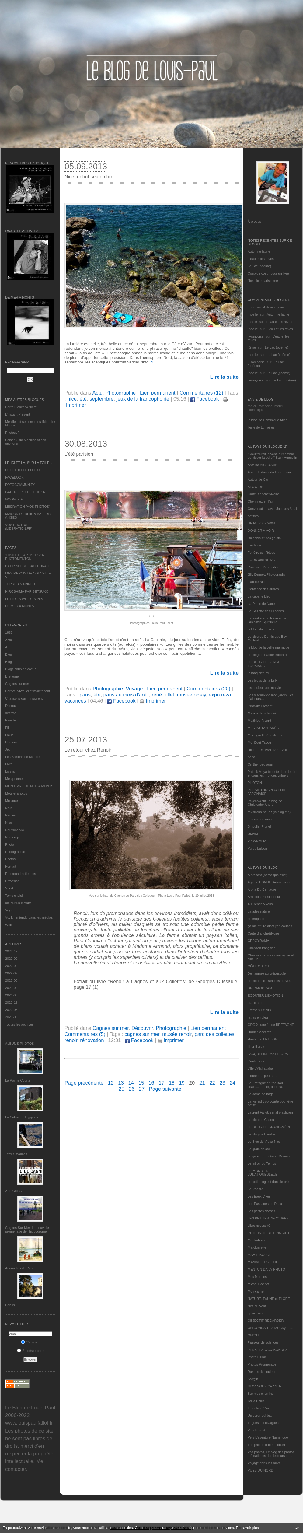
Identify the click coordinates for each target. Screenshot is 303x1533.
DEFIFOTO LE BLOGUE (23, 470)
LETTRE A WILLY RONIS (24, 599)
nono (251, 757)
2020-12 (11, 1002)
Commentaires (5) (84, 1034)
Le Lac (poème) (259, 266)
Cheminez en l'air (260, 501)
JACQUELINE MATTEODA (268, 1054)
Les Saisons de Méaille (22, 757)
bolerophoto (256, 919)
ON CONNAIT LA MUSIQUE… (270, 1328)
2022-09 (11, 958)
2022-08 (11, 966)
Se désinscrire (30, 1350)
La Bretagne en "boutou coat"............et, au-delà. (265, 1085)
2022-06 (11, 980)
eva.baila (254, 545)
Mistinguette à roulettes (265, 735)
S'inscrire (30, 1342)
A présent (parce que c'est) (267, 875)
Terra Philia (256, 1401)
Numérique (13, 837)
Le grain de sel (259, 1149)
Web (8, 925)
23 (222, 1083)
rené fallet (163, 695)
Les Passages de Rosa (265, 1203)
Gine (252, 347)
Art (7, 647)
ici (150, 362)
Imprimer (153, 701)
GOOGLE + (14, 499)
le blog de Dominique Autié (267, 420)
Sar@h (253, 1379)
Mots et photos (16, 793)
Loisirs (10, 771)
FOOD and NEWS (261, 560)
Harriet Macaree (260, 1032)
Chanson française (262, 948)
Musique (11, 800)
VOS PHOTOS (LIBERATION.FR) (19, 526)
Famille (10, 720)
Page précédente (83, 1083)
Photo (9, 844)
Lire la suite (224, 377)
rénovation (92, 1040)
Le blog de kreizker (262, 1134)
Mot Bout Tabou (259, 742)
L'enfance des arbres (263, 589)
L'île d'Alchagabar (261, 1068)
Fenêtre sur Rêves (261, 552)
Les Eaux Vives (259, 1196)
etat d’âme (255, 1003)
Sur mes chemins (260, 1393)
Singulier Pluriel (259, 826)
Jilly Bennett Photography (267, 574)
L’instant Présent (17, 414)
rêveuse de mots (260, 819)
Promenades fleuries (20, 873)
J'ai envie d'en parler (263, 567)
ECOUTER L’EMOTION (265, 995)
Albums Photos (19, 1043)
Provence (12, 881)
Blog (8, 662)
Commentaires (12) (201, 393)
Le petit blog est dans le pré (268, 1182)
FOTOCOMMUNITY (20, 484)
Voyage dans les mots (264, 1463)
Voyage (10, 910)
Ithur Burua (256, 1046)
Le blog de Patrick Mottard (267, 655)
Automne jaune (259, 251)
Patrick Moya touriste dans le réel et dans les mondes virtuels (272, 773)
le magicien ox (258, 673)
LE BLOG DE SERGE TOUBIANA (264, 664)
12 (111, 1083)
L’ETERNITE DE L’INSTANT (269, 1233)
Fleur (9, 735)
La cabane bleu (259, 596)
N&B (8, 808)
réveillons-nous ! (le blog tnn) (269, 812)
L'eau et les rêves (261, 259)
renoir (70, 1040)
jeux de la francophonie (143, 399)
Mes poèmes (14, 779)
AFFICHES (13, 1191)
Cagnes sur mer (17, 684)
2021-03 (11, 995)
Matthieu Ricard (259, 720)
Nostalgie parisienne (263, 280)
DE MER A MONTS (19, 606)
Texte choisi (14, 895)
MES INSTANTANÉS (263, 728)
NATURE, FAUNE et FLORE (269, 1298)
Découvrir (12, 705)
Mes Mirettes (257, 1277)
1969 (8, 632)
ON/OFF (254, 1335)
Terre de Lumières (261, 427)
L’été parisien (78, 454)
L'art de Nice (257, 582)
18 (172, 1083)
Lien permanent (158, 393)
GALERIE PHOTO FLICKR (25, 492)
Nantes (10, 815)
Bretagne (12, 676)
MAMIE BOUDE (259, 1255)
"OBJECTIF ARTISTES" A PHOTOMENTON (24, 556)
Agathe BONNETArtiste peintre (271, 882)
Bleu (8, 654)
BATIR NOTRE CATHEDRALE (27, 566)
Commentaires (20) (209, 689)
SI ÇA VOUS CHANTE (264, 1386)
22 (212, 1083)
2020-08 (11, 1010)
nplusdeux (255, 1313)
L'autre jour (256, 1061)
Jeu (8, 749)
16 (151, 1083)
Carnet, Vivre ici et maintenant (27, 691)
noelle (253, 314)
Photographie (15, 852)
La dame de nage (261, 1094)
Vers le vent (256, 1430)
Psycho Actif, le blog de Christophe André (265, 802)
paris (84, 695)
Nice (8, 822)
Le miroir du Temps (262, 1163)
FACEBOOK (14, 477)
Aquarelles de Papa (19, 1268)
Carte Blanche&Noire (21, 407)
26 (131, 1089)
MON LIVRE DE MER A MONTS (29, 786)
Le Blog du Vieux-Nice (264, 1141)
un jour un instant (18, 903)
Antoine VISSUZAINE (264, 465)
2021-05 (11, 988)
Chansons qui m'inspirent (24, 698)
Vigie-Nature (257, 841)
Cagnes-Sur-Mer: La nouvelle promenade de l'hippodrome (27, 1229)
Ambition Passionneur (264, 897)
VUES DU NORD (260, 1470)
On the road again (261, 764)
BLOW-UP (255, 487)
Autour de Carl (258, 479)
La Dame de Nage (261, 603)
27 (142, 1089)
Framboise (257, 362)
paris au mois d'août (126, 695)
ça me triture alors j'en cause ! (270, 926)
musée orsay (191, 695)
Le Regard (255, 1189)
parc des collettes (215, 1034)
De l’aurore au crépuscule (267, 973)
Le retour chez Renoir (87, 749)
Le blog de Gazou (261, 1119)
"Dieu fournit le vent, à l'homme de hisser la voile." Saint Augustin (272, 455)
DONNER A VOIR (261, 530)
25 (121, 1089)
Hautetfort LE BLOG (262, 1039)
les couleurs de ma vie (264, 687)
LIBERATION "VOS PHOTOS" (27, 506)
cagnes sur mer (141, 1034)
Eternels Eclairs (259, 1010)
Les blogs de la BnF (262, 680)
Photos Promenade (262, 1364)
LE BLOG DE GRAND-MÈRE (269, 1127)
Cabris (10, 1305)
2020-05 (11, 1017)
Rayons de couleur (262, 1371)
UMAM (253, 834)
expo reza (220, 695)
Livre (8, 764)
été (82, 399)
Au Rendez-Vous (260, 904)
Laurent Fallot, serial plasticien (270, 1112)
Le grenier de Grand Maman (269, 1156)
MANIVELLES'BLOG (263, 1262)
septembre (101, 399)
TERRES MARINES (20, 584)
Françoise (256, 336)
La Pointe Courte (17, 1080)
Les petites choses (261, 1211)
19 (182, 1083)
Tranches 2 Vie (259, 1408)
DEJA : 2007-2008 (261, 523)
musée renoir (177, 1034)
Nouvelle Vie (14, 830)
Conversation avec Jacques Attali (272, 508)
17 (162, 1083)
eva (251, 307)
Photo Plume (257, 1357)
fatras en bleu (258, 1017)
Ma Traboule (257, 1240)
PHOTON (255, 782)
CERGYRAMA (258, 940)
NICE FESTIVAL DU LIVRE (268, 750)
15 (141, 1083)
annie (253, 322)
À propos (254, 221)
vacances (75, 701)
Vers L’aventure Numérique (268, 1437)
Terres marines (16, 1154)
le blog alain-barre (261, 629)
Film (8, 727)
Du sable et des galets (264, 538)
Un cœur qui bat (260, 1415)
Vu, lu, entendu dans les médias (29, 917)
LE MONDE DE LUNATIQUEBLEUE (262, 1172)
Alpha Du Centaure (262, 889)
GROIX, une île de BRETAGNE (271, 1024)
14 (131, 1083)
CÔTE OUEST (259, 966)
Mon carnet (256, 1291)
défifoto (10, 713)
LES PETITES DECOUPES (268, 1218)
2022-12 (11, 951)
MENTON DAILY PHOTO (266, 1269)
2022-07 (11, 973)
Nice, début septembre (88, 176)
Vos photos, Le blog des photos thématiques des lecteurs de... (271, 1454)
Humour (11, 742)
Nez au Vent (257, 1306)
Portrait (10, 866)
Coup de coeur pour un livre (268, 273)
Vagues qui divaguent (264, 1423)
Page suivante (165, 1089)
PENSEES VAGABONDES (267, 1350)
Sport (9, 888)
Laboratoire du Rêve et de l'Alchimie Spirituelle (267, 620)
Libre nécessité (259, 1225)
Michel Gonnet (258, 1284)
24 (232, 1083)
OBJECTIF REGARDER (266, 1320)
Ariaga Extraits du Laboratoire (270, 472)
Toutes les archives (19, 1024)
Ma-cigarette (257, 1247)
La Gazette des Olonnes (266, 611)
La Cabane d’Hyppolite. (22, 1117)
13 (121, 1083)
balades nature (259, 911)
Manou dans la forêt (262, 713)
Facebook (204, 399)
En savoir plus (247, 1528)
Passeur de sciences (263, 1342)
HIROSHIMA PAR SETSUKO (26, 591)
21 (202, 1083)
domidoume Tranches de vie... (270, 981)
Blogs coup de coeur (20, 669)
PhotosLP (12, 432)
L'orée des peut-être (262, 1076)
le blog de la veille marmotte (268, 647)
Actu (8, 640)
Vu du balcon (257, 848)
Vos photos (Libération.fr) (266, 1445)
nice (72, 399)
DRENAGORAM (260, 988)
